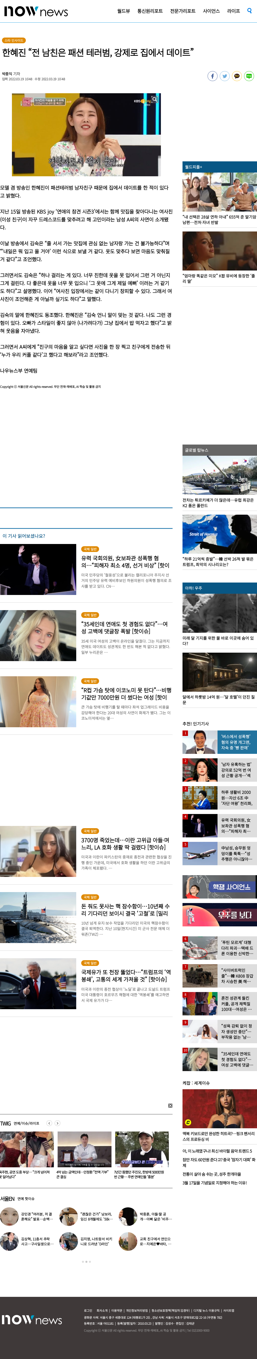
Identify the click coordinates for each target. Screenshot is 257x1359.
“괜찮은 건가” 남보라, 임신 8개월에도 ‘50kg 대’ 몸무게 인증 (96, 1219)
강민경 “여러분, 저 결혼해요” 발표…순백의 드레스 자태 (36, 1219)
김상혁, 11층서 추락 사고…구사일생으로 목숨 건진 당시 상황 (35, 1243)
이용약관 (116, 1310)
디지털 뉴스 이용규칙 (206, 1310)
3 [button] (90, 1262)
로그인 (88, 1310)
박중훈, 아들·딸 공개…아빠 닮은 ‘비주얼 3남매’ (156, 1219)
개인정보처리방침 (137, 1310)
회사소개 (102, 1310)
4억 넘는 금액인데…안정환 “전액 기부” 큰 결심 (140, 1174)
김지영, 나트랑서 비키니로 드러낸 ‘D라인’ (96, 1241)
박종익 (7, 73)
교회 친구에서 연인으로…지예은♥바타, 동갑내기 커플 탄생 (155, 1243)
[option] (82, 1157)
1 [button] (83, 1262)
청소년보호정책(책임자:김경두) (170, 1310)
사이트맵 (228, 1310)
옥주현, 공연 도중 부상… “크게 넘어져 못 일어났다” (81, 1174)
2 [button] (86, 1262)
